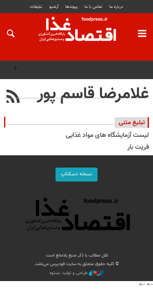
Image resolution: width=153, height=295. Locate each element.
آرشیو (53, 7)
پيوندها (71, 7)
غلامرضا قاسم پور (93, 94)
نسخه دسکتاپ (76, 174)
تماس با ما (93, 7)
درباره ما (116, 7)
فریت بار (138, 147)
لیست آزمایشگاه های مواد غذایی (107, 135)
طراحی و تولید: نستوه (76, 273)
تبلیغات (36, 7)
